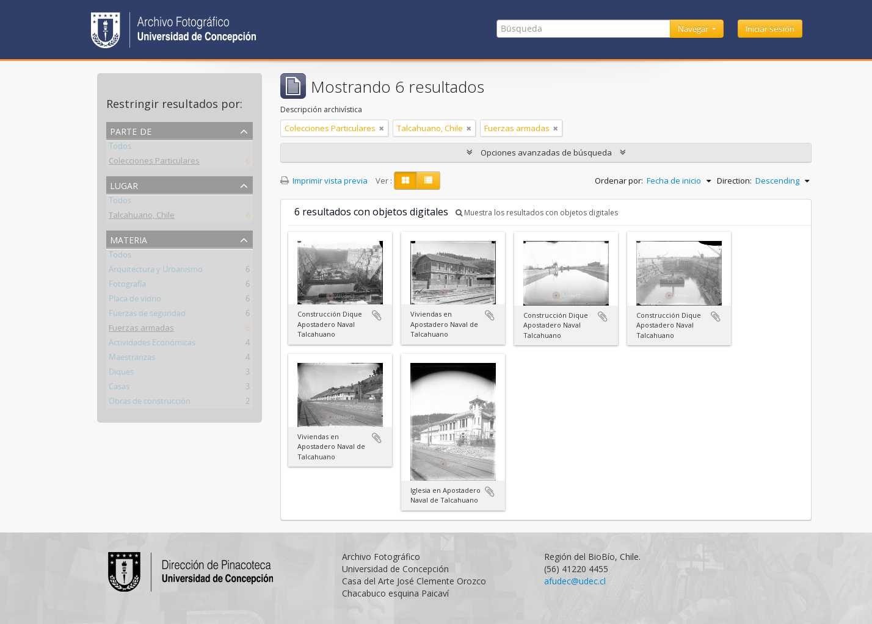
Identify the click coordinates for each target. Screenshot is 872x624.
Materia (128, 239)
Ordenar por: (619, 180)
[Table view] (428, 180)
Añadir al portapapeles (377, 315)
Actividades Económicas (152, 344)
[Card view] (405, 180)
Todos (120, 148)
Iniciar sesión (770, 28)
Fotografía (127, 286)
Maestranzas (132, 359)
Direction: (734, 180)
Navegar (694, 28)
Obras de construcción (150, 403)
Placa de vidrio (135, 300)
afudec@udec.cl (575, 581)
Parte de (130, 130)
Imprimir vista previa (324, 180)
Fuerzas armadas (141, 330)
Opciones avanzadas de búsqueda (546, 152)
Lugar (124, 184)
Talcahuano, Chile (142, 217)
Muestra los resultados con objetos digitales (537, 212)
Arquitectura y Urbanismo (156, 271)
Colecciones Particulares (154, 162)
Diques (121, 373)
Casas (119, 388)
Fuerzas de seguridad (147, 315)
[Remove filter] (381, 128)
